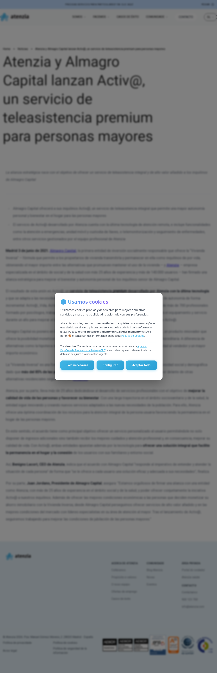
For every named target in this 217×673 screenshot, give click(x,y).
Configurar (110, 365)
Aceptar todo (141, 365)
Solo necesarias (77, 365)
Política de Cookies (132, 335)
